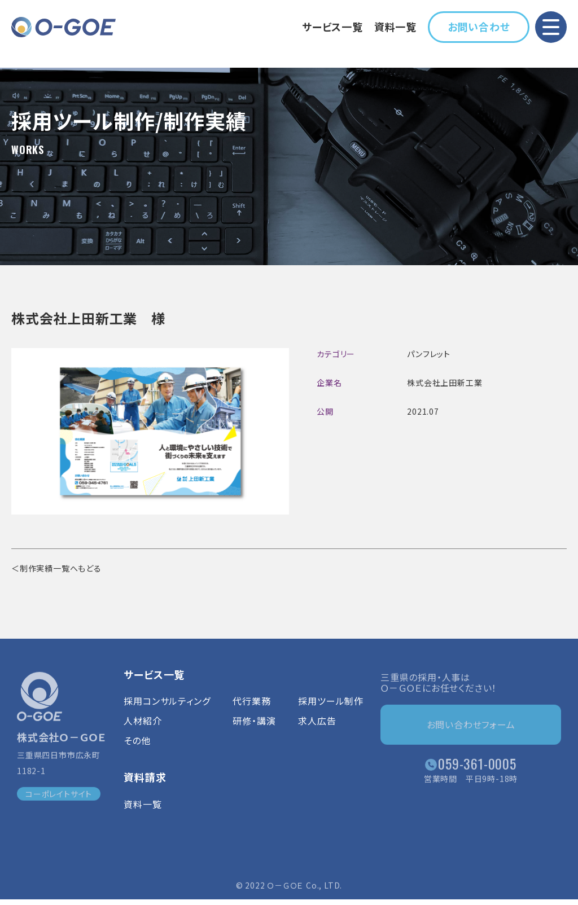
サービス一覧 (332, 26)
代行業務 (251, 708)
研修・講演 (254, 729)
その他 (137, 748)
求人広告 (317, 729)
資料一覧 (395, 26)
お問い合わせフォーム (471, 728)
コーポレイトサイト (58, 796)
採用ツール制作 (331, 708)
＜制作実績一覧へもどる (56, 568)
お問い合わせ (479, 26)
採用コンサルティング (167, 708)
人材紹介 (142, 729)
